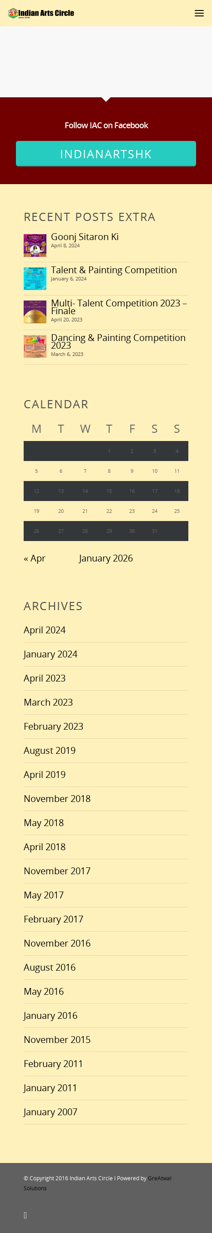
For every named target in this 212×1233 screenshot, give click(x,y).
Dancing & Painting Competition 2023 (118, 341)
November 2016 (57, 943)
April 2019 (45, 774)
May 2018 (44, 823)
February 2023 (53, 726)
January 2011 (50, 1088)
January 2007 (50, 1112)
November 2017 (57, 871)
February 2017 (53, 919)
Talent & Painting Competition (114, 270)
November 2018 (57, 798)
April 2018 (45, 847)
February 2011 (53, 1064)
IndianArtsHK (106, 153)
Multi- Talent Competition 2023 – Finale (119, 307)
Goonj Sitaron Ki (85, 237)
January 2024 (50, 654)
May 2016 (44, 991)
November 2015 (57, 1039)
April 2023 (45, 678)
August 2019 (50, 750)
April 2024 (45, 630)
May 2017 (44, 895)
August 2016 (50, 967)
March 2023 (48, 702)
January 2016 (50, 1015)
